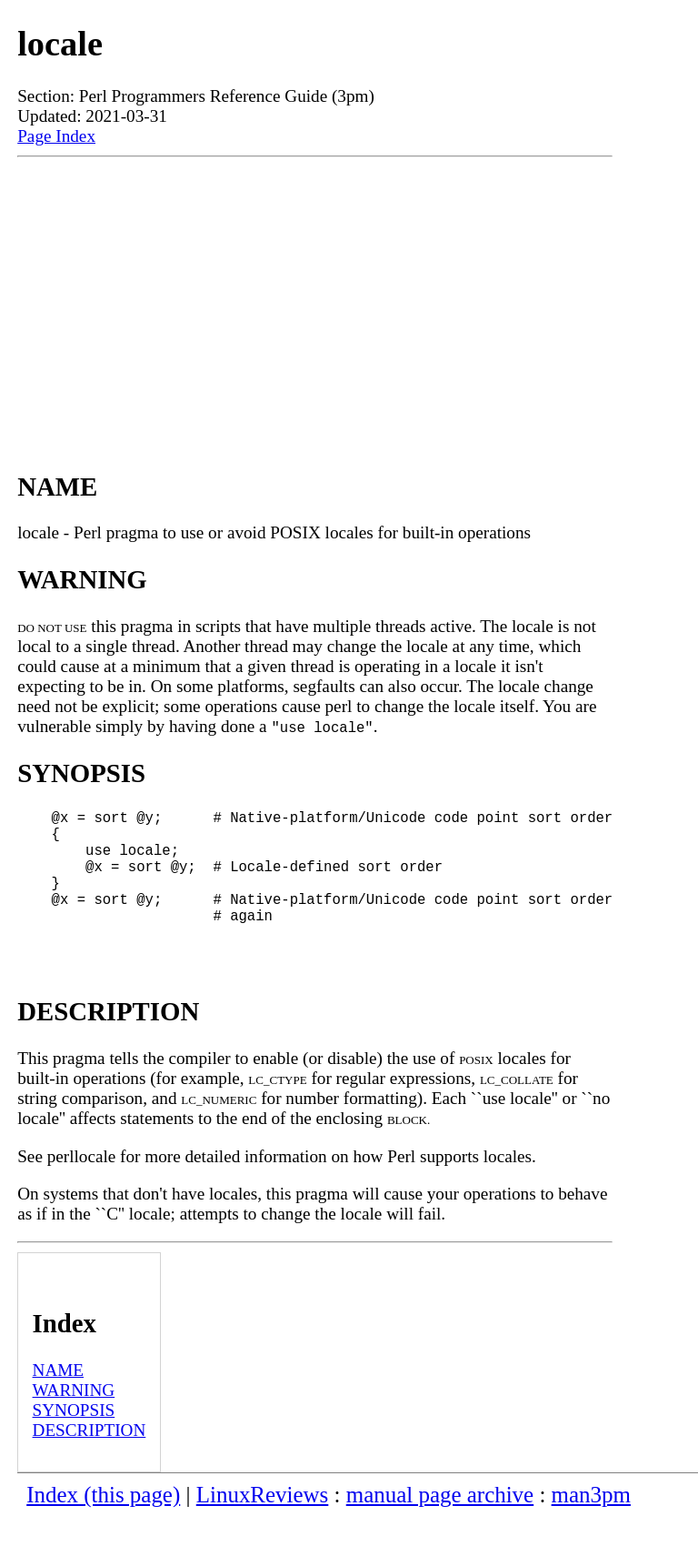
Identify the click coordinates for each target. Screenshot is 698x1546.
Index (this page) (103, 1523)
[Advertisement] (315, 293)
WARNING (74, 1419)
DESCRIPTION (89, 1459)
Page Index (56, 136)
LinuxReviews (262, 1523)
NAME (59, 1399)
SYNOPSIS (74, 1439)
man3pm (591, 1523)
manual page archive (439, 1523)
